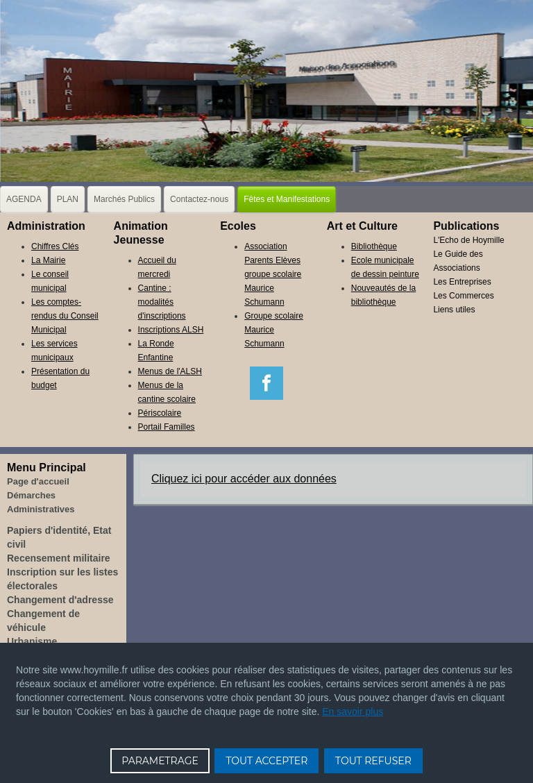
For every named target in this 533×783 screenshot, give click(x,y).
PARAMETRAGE (159, 761)
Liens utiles (454, 309)
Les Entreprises (462, 282)
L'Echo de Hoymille (468, 240)
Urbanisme (32, 641)
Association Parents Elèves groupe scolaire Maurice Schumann (272, 274)
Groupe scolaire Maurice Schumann (273, 329)
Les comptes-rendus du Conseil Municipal (65, 316)
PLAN (67, 199)
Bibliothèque (374, 246)
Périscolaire (160, 413)
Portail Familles (166, 427)
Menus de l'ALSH (170, 371)
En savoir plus (352, 711)
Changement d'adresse (60, 599)
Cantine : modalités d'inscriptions (162, 302)
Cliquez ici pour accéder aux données (244, 479)
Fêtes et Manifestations (287, 199)
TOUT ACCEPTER (266, 761)
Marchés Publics (124, 199)
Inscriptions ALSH (171, 330)
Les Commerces (463, 296)
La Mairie (48, 260)
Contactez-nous (199, 199)
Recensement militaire (58, 558)
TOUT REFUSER (373, 761)
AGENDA (24, 199)
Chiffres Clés (54, 246)
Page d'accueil (38, 481)
